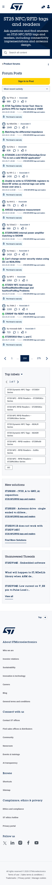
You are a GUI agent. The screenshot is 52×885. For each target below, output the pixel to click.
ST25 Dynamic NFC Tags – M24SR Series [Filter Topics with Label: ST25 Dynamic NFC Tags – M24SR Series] (23, 434)
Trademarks (11, 878)
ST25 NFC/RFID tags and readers (34, 112)
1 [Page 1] (11, 358)
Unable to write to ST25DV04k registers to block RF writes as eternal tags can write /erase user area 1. (25, 184)
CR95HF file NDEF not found (20, 314)
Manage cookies (39, 878)
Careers (6, 684)
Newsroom (8, 746)
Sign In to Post (26, 81)
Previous (7, 381)
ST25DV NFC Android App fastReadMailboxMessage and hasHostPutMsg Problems (18, 288)
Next (17, 381)
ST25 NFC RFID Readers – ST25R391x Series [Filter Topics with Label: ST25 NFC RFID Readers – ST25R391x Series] (24, 408)
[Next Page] (46, 358)
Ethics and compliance (13, 809)
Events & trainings (11, 754)
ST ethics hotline (10, 817)
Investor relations (11, 659)
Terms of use (13, 875)
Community (8, 737)
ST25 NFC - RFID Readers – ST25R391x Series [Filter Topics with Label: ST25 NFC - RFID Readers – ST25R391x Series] (25, 399)
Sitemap (6, 790)
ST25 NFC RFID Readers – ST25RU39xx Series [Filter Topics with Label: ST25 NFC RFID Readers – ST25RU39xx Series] (19, 416)
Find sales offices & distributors (17, 729)
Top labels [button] (12, 374)
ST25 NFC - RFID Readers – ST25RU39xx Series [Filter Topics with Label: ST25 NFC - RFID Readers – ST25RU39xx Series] (19, 460)
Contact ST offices (11, 720)
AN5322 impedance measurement (22, 210)
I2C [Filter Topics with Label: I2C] (8, 467)
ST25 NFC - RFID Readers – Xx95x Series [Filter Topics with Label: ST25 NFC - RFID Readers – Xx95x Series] (23, 451)
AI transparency (10, 763)
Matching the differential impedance (24, 132)
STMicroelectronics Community (16, 6)
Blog (5, 693)
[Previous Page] (5, 358)
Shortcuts (7, 781)
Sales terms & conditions (32, 875)
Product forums (12, 64)
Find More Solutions (15, 540)
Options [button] (48, 64)
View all (9, 596)
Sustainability (9, 667)
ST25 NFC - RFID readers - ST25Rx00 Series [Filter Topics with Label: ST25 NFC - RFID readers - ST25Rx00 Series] (24, 442)
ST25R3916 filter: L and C (18, 337)
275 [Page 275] (39, 358)
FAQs (43, 6)
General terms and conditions (16, 701)
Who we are (8, 650)
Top (40, 617)
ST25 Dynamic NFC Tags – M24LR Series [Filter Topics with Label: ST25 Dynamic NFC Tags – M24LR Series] (22, 425)
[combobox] (26, 52)
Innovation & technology (14, 676)
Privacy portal (9, 826)
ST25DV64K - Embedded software (25, 563)
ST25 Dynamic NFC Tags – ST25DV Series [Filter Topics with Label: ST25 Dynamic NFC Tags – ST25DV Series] (23, 391)
